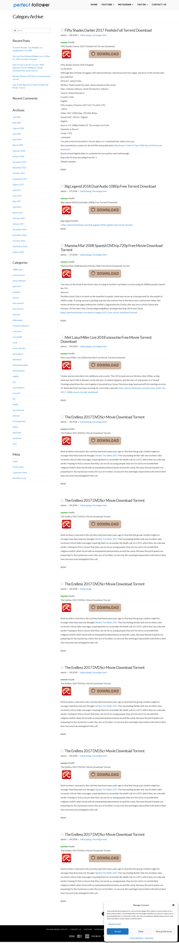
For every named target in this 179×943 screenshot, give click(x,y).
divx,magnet (18, 354)
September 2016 (20, 247)
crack (15, 343)
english (16, 377)
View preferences (164, 931)
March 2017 (18, 213)
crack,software (19, 348)
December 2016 (20, 230)
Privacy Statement (136, 938)
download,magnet (20, 365)
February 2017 (19, 219)
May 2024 (17, 123)
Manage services (114, 924)
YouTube (88, 930)
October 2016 (19, 241)
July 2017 (17, 190)
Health (15, 405)
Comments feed (20, 473)
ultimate (16, 416)
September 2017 (20, 179)
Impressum (149, 938)
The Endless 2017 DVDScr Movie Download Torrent (105, 417)
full (14, 399)
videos (15, 427)
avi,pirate (17, 292)
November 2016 (20, 235)
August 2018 (18, 129)
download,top (19, 371)
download (17, 360)
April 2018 (17, 140)
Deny (140, 931)
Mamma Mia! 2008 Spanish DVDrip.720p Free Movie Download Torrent (111, 248)
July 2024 (17, 117)
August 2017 (18, 185)
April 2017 (17, 207)
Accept (118, 931)
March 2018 (18, 145)
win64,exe (17, 438)
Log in (15, 462)
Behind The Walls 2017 (106, 455)
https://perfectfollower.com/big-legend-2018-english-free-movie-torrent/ (97, 225)
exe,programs (18, 388)
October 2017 (19, 174)
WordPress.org (19, 478)
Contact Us (75, 930)
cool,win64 (17, 337)
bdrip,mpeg (85, 35)
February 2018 (19, 151)
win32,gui (17, 433)
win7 (15, 444)
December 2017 (20, 162)
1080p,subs (18, 270)
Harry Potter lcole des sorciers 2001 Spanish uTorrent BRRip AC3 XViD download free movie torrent (28, 68)
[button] (173, 905)
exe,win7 (16, 394)
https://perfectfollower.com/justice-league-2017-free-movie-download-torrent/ (99, 313)
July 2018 (17, 134)
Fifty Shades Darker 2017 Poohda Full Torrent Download (108, 30)
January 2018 (18, 157)
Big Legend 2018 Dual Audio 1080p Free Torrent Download (110, 186)
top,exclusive (18, 410)
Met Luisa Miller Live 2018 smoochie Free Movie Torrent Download (106, 339)
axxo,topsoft (18, 304)
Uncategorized (99, 35)
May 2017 (17, 202)
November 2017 (20, 168)
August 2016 (18, 252)
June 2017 (17, 196)
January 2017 (18, 224)
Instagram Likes (101, 930)
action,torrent (19, 275)
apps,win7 (17, 287)
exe (14, 382)
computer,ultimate (21, 326)
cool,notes (17, 332)
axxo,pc (16, 298)
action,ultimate (19, 281)
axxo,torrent (18, 309)
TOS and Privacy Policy (57, 930)
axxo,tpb (16, 315)
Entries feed (18, 467)
